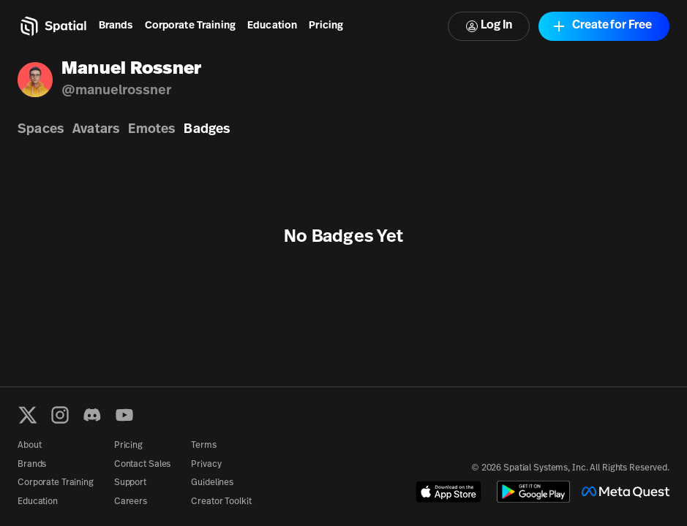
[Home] (52, 26)
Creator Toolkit (221, 502)
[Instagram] (60, 415)
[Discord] (92, 415)
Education (272, 25)
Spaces (41, 130)
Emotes (151, 130)
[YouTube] (124, 415)
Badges (207, 130)
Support (130, 483)
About (29, 445)
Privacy (206, 464)
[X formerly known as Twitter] (28, 415)
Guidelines (212, 483)
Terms (203, 445)
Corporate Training (190, 25)
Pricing (326, 25)
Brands (116, 25)
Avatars (95, 130)
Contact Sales (142, 464)
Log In (488, 26)
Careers (130, 502)
